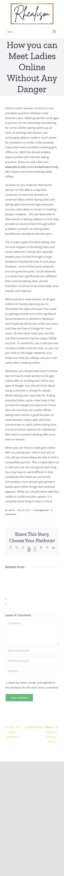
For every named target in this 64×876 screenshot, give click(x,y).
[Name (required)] (32, 650)
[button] (32, 598)
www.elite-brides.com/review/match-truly (31, 167)
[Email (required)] (32, 660)
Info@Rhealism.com (37, 727)
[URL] (32, 671)
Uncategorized (41, 510)
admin (11, 510)
